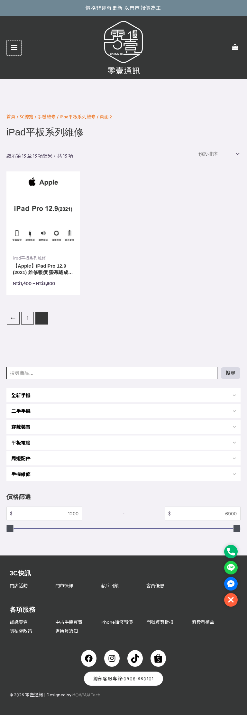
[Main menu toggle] (13, 48)
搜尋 (230, 373)
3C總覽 (26, 117)
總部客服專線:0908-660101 (123, 679)
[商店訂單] (218, 154)
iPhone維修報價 (117, 622)
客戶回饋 (110, 585)
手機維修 (47, 117)
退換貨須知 (67, 631)
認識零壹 (19, 622)
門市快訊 (65, 585)
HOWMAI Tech (86, 695)
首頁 (10, 117)
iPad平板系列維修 (78, 117)
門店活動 (19, 585)
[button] (231, 600)
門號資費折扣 (160, 622)
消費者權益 (204, 622)
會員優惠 (156, 585)
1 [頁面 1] (27, 318)
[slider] (10, 528)
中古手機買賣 (69, 622)
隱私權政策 (22, 631)
